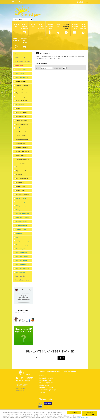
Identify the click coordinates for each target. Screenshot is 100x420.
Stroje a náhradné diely (48, 56)
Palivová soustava (21, 116)
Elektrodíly (19, 174)
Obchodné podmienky (46, 380)
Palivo (18, 108)
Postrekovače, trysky (22, 245)
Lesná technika (20, 276)
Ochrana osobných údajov (47, 390)
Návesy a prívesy (21, 198)
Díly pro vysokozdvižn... (23, 268)
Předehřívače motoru (22, 139)
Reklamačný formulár (46, 387)
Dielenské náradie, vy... (22, 77)
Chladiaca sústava (21, 225)
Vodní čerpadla (20, 143)
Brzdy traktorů (20, 182)
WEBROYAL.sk (20, 390)
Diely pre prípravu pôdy (22, 213)
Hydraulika (19, 233)
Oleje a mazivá (20, 73)
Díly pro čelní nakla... (22, 252)
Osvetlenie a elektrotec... (23, 217)
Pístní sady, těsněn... (22, 112)
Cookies (42, 392)
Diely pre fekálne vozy (22, 241)
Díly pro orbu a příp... (22, 260)
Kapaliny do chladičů (22, 147)
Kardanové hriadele (21, 221)
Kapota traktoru (20, 190)
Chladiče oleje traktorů (22, 151)
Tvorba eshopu (20, 388)
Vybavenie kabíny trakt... (23, 93)
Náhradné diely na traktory (76, 56)
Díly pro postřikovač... (22, 256)
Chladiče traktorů (21, 132)
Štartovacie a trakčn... (22, 69)
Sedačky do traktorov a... (23, 85)
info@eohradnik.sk (24, 380)
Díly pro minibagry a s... (22, 264)
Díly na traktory (20, 272)
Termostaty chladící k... (22, 159)
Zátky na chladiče (21, 135)
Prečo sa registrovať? (46, 383)
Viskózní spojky (20, 163)
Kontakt (41, 376)
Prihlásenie (15, 2)
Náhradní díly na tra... (22, 186)
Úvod (38, 56)
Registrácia (22, 2)
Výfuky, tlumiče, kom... (22, 120)
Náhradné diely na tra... (22, 81)
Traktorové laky (20, 97)
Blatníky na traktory (21, 100)
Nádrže (17, 54)
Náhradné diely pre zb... (23, 202)
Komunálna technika (22, 280)
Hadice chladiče (20, 155)
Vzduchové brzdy (21, 229)
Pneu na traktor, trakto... (22, 194)
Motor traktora (20, 104)
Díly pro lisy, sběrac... (22, 249)
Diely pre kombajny (21, 206)
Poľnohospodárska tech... (23, 62)
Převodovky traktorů (22, 178)
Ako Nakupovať (44, 385)
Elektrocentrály (20, 58)
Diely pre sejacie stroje (22, 210)
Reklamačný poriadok (46, 378)
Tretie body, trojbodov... (23, 89)
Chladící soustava (21, 128)
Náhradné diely (19, 65)
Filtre (17, 237)
